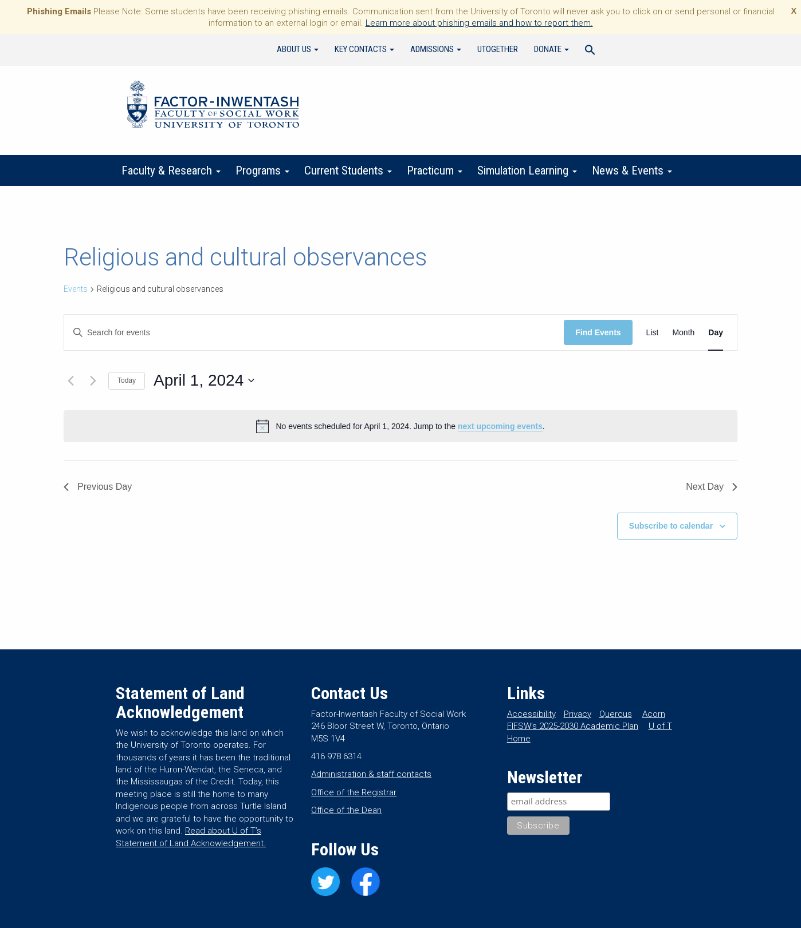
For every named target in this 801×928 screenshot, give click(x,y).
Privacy (577, 714)
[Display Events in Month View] (683, 333)
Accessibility (531, 714)
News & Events (632, 170)
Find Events (598, 332)
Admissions (435, 49)
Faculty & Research (171, 170)
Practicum (434, 170)
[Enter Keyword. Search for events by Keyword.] (314, 333)
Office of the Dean (346, 810)
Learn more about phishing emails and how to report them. (479, 23)
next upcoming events (500, 426)
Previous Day (98, 486)
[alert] (400, 426)
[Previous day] (70, 380)
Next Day (711, 486)
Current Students (348, 170)
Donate (551, 49)
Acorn (653, 714)
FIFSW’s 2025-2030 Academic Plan (572, 726)
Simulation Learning (527, 170)
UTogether (497, 49)
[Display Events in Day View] (715, 333)
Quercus (615, 714)
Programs (262, 170)
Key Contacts (364, 49)
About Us (298, 49)
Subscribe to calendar (671, 525)
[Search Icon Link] (590, 51)
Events (76, 289)
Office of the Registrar (353, 792)
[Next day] (93, 380)
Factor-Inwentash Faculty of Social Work (213, 106)
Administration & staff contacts (371, 774)
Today (126, 380)
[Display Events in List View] (652, 333)
